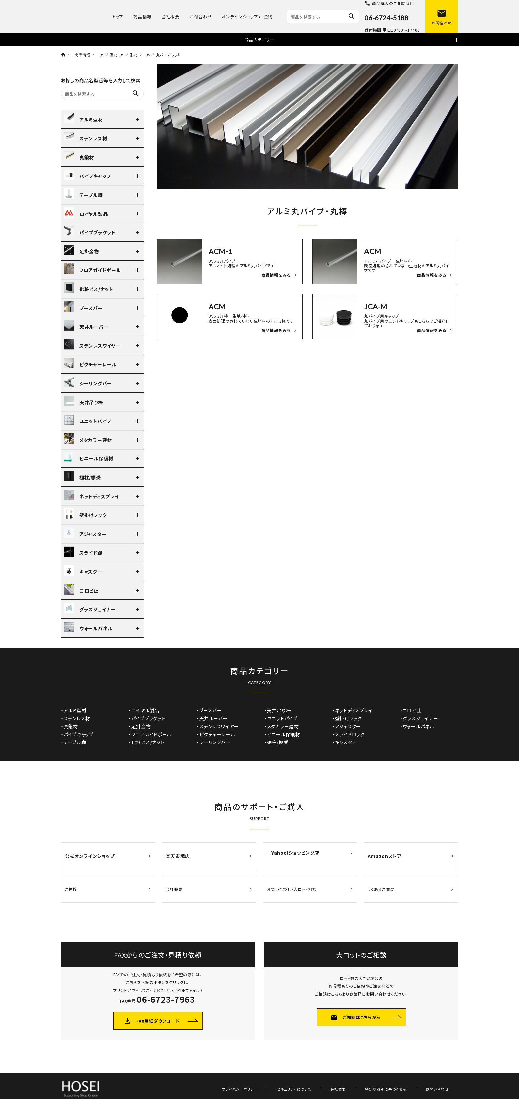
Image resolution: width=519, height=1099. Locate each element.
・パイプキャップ (77, 734)
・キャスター (344, 742)
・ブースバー (209, 710)
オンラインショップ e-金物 (247, 16)
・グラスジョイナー (419, 718)
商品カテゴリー (260, 39)
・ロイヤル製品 (144, 710)
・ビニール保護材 (282, 734)
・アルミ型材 (73, 710)
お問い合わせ (442, 1072)
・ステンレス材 (75, 718)
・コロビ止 (411, 710)
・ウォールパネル (417, 726)
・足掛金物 (140, 726)
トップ (117, 16)
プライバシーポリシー (283, 1072)
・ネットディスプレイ (352, 710)
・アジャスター (346, 726)
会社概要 (171, 16)
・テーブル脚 (73, 742)
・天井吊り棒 (277, 710)
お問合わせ (201, 16)
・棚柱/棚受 (276, 742)
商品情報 (142, 16)
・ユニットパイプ (281, 718)
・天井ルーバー (212, 718)
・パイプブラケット (147, 718)
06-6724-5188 (386, 18)
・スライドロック (348, 734)
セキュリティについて (327, 1072)
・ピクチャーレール (216, 734)
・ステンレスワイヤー (218, 726)
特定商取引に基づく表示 (400, 1072)
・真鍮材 (69, 726)
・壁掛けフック (347, 718)
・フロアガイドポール (150, 734)
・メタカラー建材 (281, 726)
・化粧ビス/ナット (146, 742)
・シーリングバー (214, 742)
